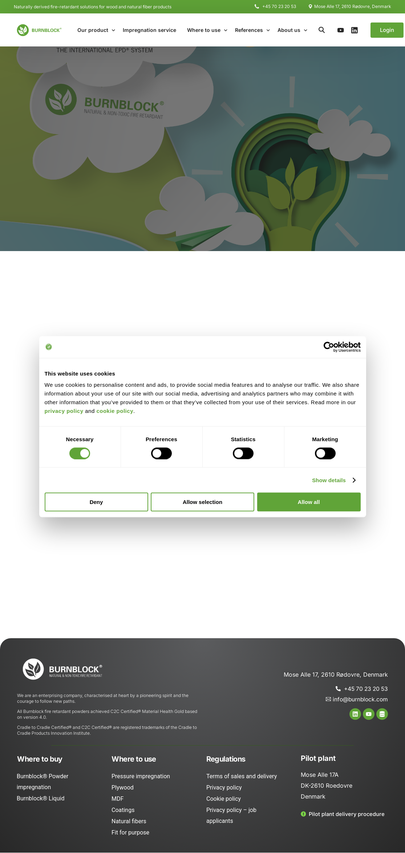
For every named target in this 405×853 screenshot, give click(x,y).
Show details (329, 480)
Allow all (309, 502)
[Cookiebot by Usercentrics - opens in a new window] (329, 346)
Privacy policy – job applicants (231, 816)
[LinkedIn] (354, 29)
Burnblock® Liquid (40, 798)
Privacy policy (224, 787)
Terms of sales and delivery (241, 776)
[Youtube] (341, 29)
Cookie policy (223, 799)
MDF (117, 799)
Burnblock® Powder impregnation (42, 782)
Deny (96, 502)
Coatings (123, 810)
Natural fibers (129, 821)
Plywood (123, 787)
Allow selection (202, 502)
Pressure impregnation (141, 776)
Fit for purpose (130, 832)
